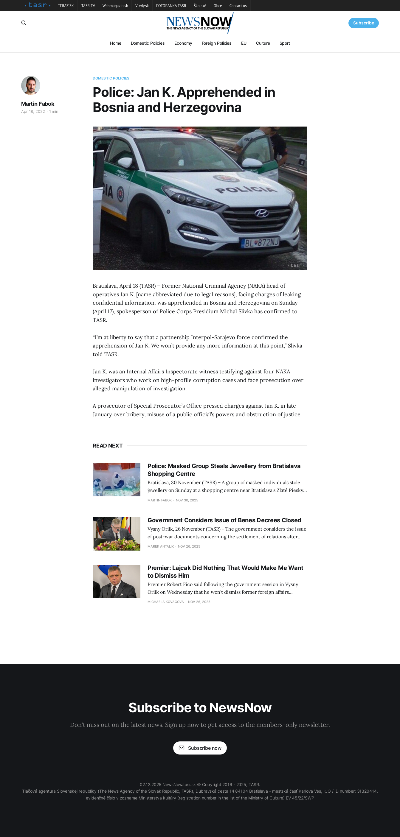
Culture (263, 43)
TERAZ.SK (66, 5)
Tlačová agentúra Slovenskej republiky (59, 791)
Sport (285, 43)
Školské (200, 5)
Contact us (238, 5)
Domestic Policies (148, 43)
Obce (218, 5)
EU (243, 43)
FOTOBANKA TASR (171, 5)
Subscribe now (200, 748)
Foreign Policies (217, 43)
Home (115, 43)
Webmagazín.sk (115, 5)
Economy (183, 43)
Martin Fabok (37, 104)
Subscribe (363, 22)
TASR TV (88, 5)
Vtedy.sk (142, 5)
